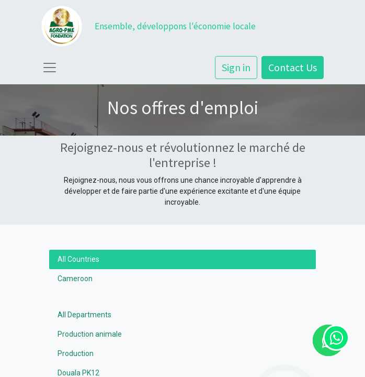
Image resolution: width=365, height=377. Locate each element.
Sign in (236, 67)
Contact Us (292, 67)
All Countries (78, 259)
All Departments (84, 315)
